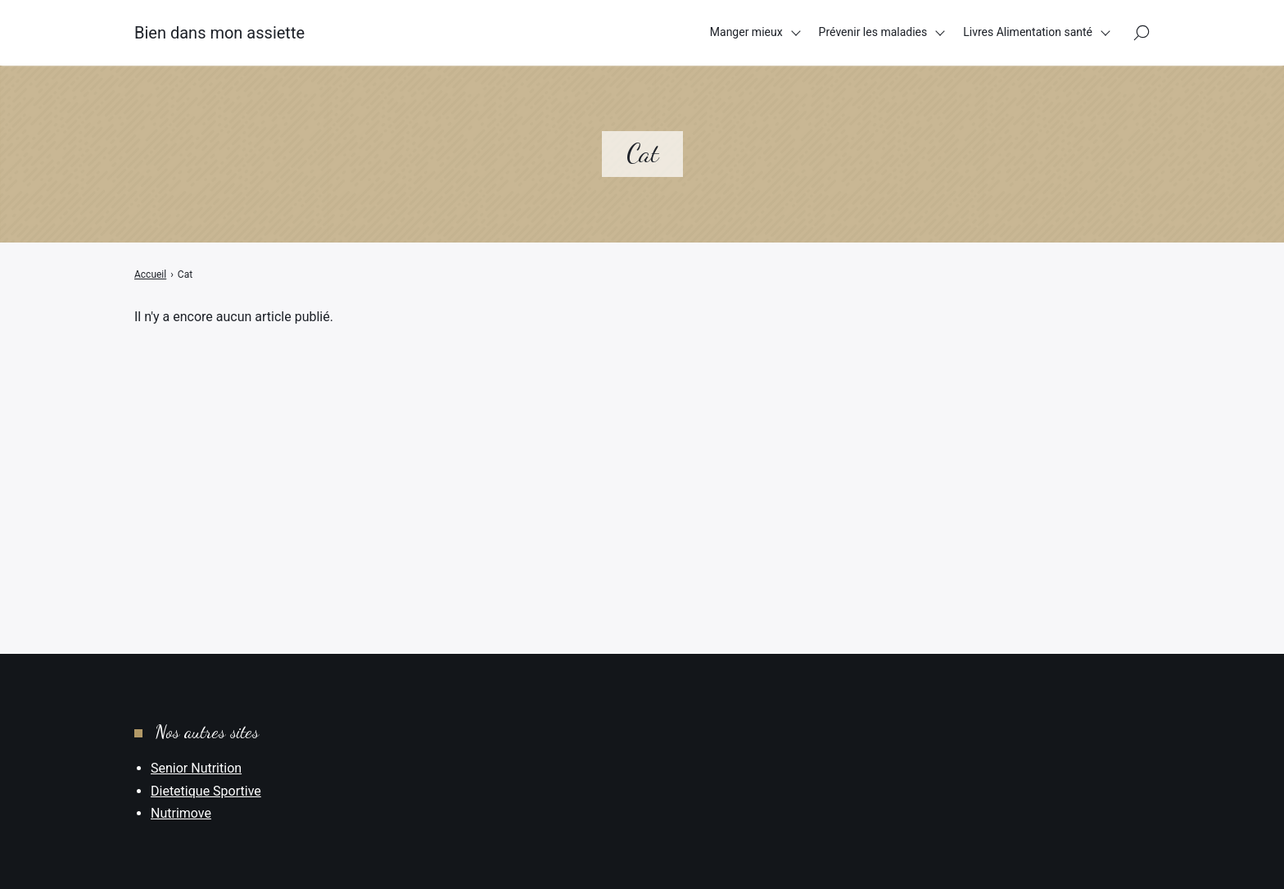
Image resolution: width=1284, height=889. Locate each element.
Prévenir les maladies (873, 32)
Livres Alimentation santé (1027, 32)
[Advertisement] (642, 449)
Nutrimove (181, 813)
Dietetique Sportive (206, 791)
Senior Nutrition (196, 768)
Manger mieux (746, 32)
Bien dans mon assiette (219, 33)
